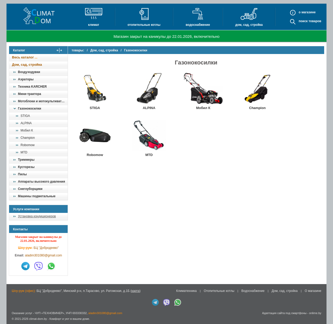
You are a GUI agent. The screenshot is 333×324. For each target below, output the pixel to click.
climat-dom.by (38, 318)
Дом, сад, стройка (248, 25)
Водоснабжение (198, 25)
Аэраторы (26, 79)
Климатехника (186, 291)
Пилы (22, 174)
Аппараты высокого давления (41, 181)
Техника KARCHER (32, 86)
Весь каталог (23, 57)
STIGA (25, 116)
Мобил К (27, 130)
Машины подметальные (36, 196)
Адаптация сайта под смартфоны (284, 313)
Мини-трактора (29, 94)
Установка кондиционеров (37, 216)
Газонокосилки (29, 108)
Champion (28, 138)
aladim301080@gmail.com (43, 255)
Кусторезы (26, 167)
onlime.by (315, 313)
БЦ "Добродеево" (46, 248)
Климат (93, 25)
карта (135, 291)
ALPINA (26, 123)
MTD (24, 152)
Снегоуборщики (30, 189)
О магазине (313, 291)
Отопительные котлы (143, 25)
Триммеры (26, 159)
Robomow (28, 145)
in (14, 322)
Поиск (303, 21)
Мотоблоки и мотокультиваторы (42, 101)
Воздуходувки (29, 72)
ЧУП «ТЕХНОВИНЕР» (49, 313)
